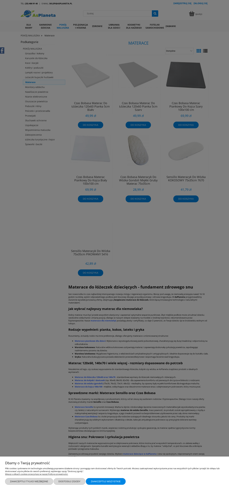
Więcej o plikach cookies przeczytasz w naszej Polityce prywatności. (36, 474)
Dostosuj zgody (69, 481)
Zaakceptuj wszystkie (106, 481)
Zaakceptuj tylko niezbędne (29, 481)
